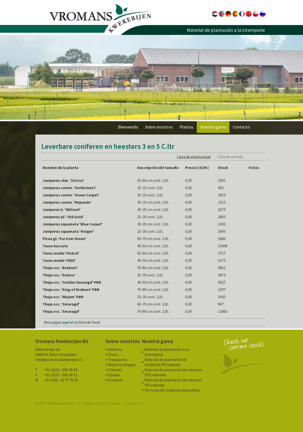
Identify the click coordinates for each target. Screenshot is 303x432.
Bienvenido (128, 127)
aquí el (67, 322)
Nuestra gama (213, 127)
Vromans (100, 18)
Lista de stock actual (194, 156)
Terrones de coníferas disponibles (172, 390)
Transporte (117, 359)
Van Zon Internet (108, 403)
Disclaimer (134, 403)
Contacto (241, 127)
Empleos (115, 379)
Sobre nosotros (159, 127)
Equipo (114, 374)
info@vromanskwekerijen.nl (58, 359)
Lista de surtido (230, 156)
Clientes (115, 369)
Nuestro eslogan (122, 364)
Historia (115, 349)
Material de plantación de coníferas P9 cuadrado (165, 362)
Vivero (113, 354)
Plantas (186, 127)
